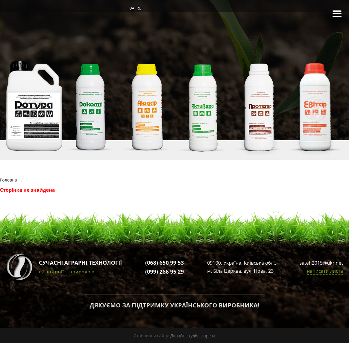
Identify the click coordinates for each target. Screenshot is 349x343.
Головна (8, 180)
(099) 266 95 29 (164, 271)
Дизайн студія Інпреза (192, 336)
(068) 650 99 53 (164, 262)
